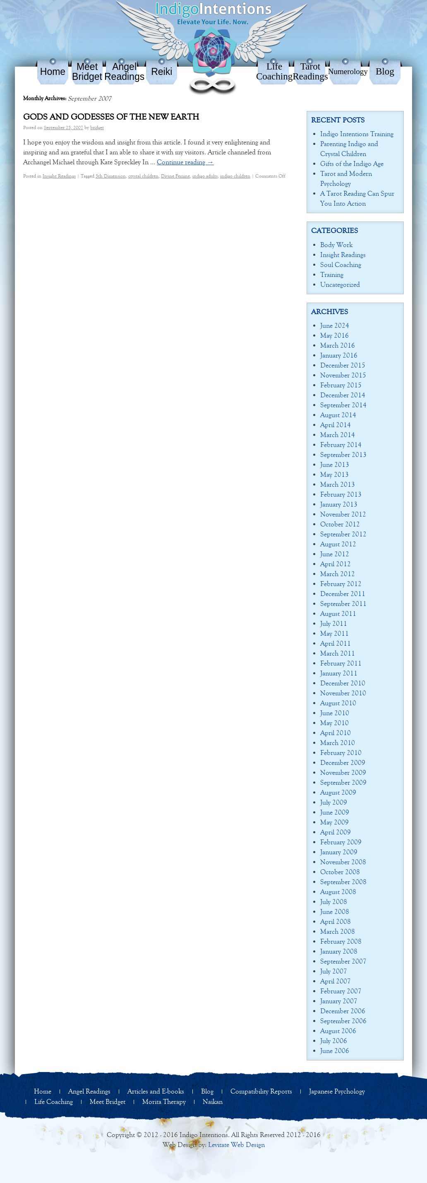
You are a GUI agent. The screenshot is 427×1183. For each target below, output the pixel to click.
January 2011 (338, 673)
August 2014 (338, 415)
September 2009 (343, 782)
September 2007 (343, 961)
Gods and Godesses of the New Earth (111, 117)
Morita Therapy (164, 1102)
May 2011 (334, 633)
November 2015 (343, 375)
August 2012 (338, 544)
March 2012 (337, 574)
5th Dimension (111, 176)
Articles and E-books (155, 1091)
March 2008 (337, 931)
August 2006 (338, 1031)
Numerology (348, 71)
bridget (97, 127)
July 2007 (333, 971)
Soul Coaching (340, 265)
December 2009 (342, 763)
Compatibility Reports (261, 1091)
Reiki (161, 71)
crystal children (143, 176)
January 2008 (338, 951)
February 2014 (341, 445)
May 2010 (334, 723)
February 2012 (341, 584)
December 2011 (342, 594)
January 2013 (338, 504)
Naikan (213, 1102)
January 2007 (338, 1001)
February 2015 (341, 385)
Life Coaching (274, 71)
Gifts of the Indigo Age (352, 164)
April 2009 (335, 832)
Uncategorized (340, 285)
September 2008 (343, 882)
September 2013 (343, 455)
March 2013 (337, 484)
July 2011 (333, 624)
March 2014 (337, 435)
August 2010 (338, 703)
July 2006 (333, 1041)
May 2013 (334, 474)
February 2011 (341, 663)
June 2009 (334, 812)
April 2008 (335, 922)
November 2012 (343, 514)
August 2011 (338, 614)
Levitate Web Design (236, 1145)
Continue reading (185, 162)
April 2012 (335, 564)
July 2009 (333, 802)
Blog (385, 71)
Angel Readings (124, 71)
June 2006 (334, 1051)
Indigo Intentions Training (356, 134)
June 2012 (334, 554)
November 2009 (343, 773)
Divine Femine (175, 176)
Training (331, 275)
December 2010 (342, 683)
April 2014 (335, 425)
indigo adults (205, 176)
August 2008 (338, 892)
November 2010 (343, 693)
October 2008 (340, 872)
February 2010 (341, 753)
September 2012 (343, 534)
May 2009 (334, 822)
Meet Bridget (87, 71)
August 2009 (338, 792)
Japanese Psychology (337, 1091)
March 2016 (337, 345)
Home (52, 71)
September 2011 (343, 604)
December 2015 (342, 365)
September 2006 (343, 1021)
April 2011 (335, 643)
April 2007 (335, 981)
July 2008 (333, 902)
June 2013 (334, 465)
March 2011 (337, 653)
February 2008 (341, 941)
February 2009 (341, 842)
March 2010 (337, 743)
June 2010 (334, 713)
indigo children (235, 176)
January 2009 (338, 852)
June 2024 (334, 325)
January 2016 (338, 355)
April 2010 (335, 733)
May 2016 (334, 335)
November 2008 (343, 862)
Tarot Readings (310, 71)
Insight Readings (59, 176)
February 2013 (341, 494)
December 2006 (342, 1011)
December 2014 (342, 395)
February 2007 (341, 991)
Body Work (336, 245)
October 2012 (340, 524)
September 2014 (343, 405)
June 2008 (334, 912)
